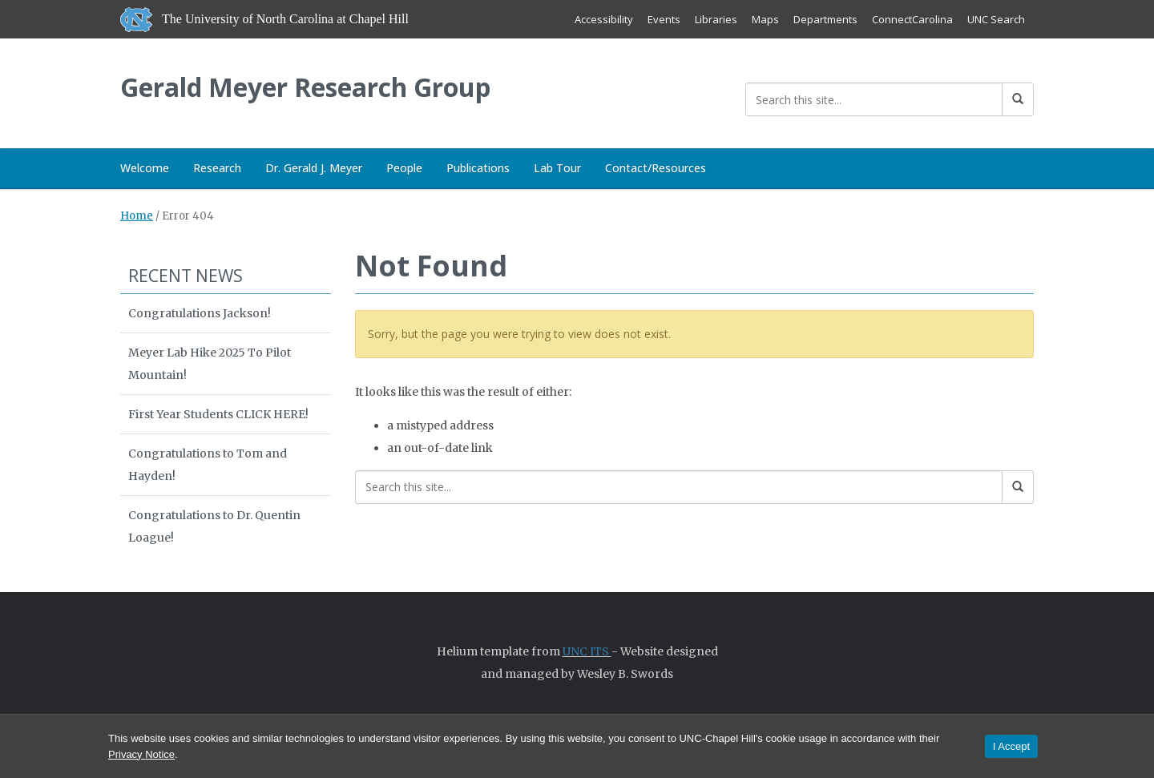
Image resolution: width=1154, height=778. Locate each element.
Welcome (144, 167)
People (404, 167)
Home (136, 216)
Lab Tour (557, 167)
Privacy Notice (141, 754)
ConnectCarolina (912, 19)
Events (664, 19)
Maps (765, 19)
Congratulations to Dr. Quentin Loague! (214, 526)
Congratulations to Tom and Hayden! (207, 464)
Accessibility (604, 19)
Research (217, 167)
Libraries (716, 19)
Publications (478, 167)
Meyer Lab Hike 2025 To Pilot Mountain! (209, 363)
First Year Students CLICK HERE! (218, 414)
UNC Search (996, 19)
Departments (825, 19)
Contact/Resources (655, 167)
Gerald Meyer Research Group (305, 87)
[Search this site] (874, 99)
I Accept (1011, 746)
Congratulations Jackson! (199, 313)
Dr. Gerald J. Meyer (313, 167)
